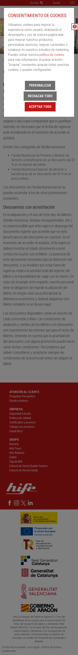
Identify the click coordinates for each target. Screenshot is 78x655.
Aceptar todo (40, 107)
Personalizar (40, 85)
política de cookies (51, 55)
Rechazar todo (40, 96)
